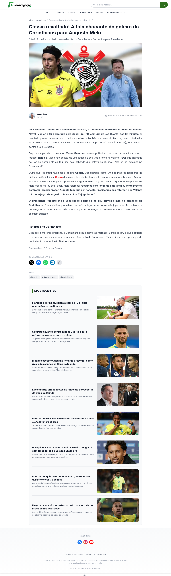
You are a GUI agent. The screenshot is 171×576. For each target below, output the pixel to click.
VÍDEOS (60, 12)
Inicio (31, 20)
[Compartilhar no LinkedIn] (52, 262)
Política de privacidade (96, 554)
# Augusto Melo (49, 277)
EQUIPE (99, 12)
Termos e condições (74, 554)
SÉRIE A (71, 12)
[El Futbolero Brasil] (19, 5)
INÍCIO (49, 12)
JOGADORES (86, 12)
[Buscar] (164, 5)
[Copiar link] (59, 262)
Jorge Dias (42, 114)
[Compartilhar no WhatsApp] (45, 262)
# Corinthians (66, 277)
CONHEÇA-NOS (116, 12)
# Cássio (34, 277)
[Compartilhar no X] (31, 262)
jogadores (41, 20)
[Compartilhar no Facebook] (38, 262)
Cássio (59, 177)
